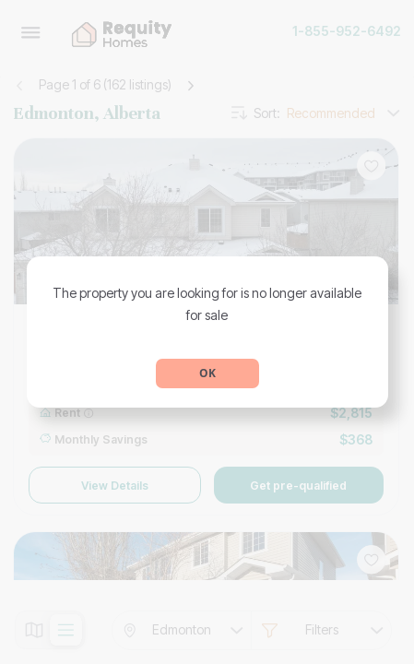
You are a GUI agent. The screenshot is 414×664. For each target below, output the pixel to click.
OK (207, 373)
